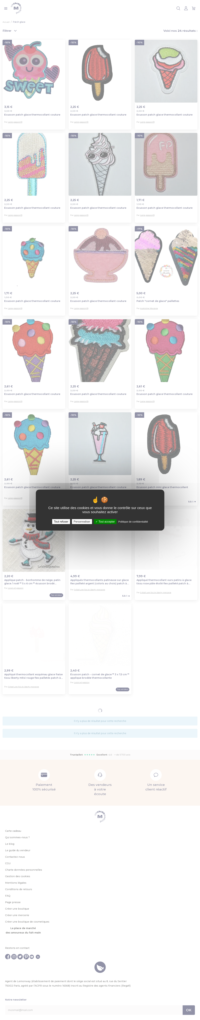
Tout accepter (105, 521)
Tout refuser (61, 521)
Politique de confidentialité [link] (133, 521)
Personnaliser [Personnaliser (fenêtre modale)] (82, 521)
